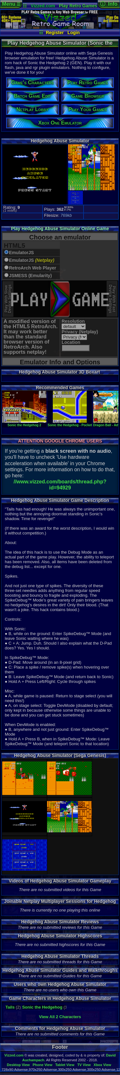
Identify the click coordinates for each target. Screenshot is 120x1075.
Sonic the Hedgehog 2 (24, 423)
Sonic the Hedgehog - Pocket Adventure (78, 423)
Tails (10, 1007)
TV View (84, 1065)
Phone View (42, 1065)
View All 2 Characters (60, 1016)
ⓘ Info (108, 4)
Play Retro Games (78, 5)
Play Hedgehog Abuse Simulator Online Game (60, 228)
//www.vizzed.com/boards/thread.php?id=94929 (59, 484)
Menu (11, 4)
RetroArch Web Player (32, 268)
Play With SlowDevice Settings (8, 299)
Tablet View (65, 1065)
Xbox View (102, 1065)
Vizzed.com (43, 5)
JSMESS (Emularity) (30, 275)
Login (74, 32)
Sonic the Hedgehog (42, 1007)
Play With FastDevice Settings (112, 299)
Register (55, 32)
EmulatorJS (21, 252)
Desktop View (18, 1065)
